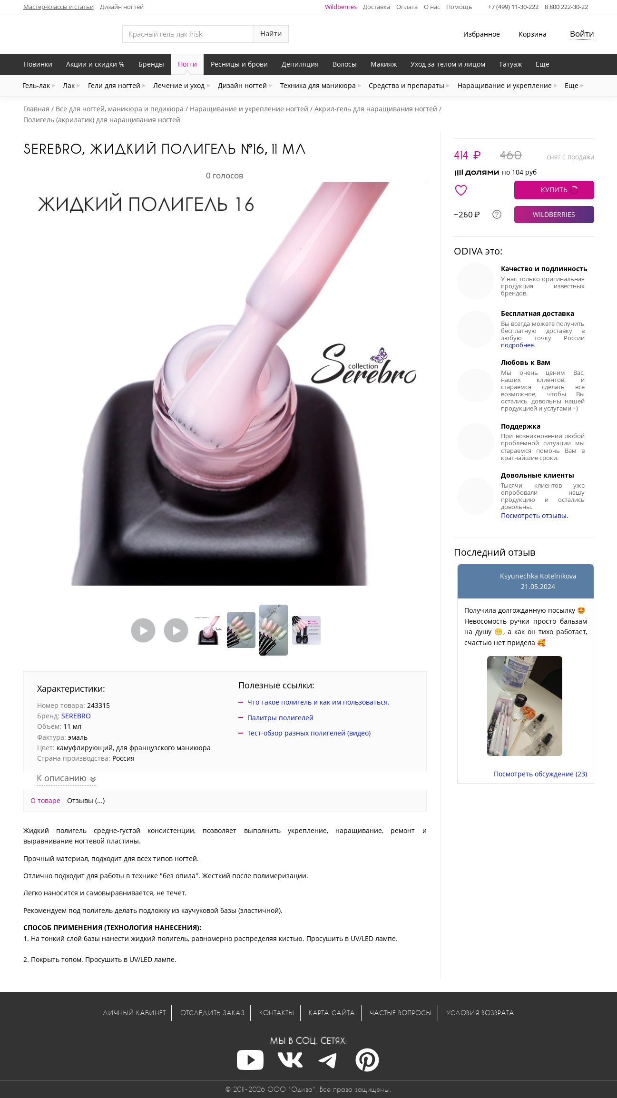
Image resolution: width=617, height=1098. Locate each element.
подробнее (517, 345)
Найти (271, 34)
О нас (432, 6)
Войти (582, 33)
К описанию (63, 778)
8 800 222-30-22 (566, 6)
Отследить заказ (212, 1013)
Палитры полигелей (280, 717)
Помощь (459, 6)
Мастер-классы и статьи (58, 6)
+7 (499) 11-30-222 (513, 6)
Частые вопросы (400, 1013)
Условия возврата (480, 1013)
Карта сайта (332, 1013)
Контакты (276, 1013)
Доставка (376, 6)
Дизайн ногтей (122, 6)
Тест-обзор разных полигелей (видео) (309, 732)
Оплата (407, 6)
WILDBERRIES (554, 214)
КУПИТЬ (554, 189)
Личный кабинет (134, 1013)
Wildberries (341, 6)
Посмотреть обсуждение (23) (540, 773)
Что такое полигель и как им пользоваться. (318, 701)
